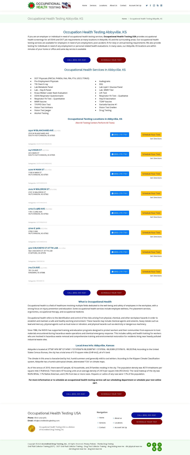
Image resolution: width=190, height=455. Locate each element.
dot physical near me (134, 446)
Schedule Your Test (111, 60)
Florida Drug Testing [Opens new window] (105, 444)
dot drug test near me (77, 449)
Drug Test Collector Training (95, 446)
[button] (146, 5)
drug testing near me (116, 446)
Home (84, 5)
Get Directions (156, 139)
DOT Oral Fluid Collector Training (69, 446)
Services (93, 5)
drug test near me (95, 449)
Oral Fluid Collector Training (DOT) (41, 446)
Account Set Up (135, 5)
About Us (113, 5)
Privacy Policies (90, 444)
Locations (103, 5)
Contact (123, 5)
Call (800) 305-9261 (76, 60)
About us (118, 418)
